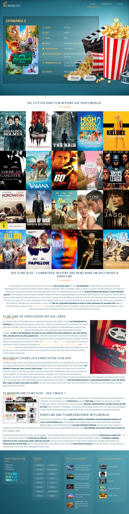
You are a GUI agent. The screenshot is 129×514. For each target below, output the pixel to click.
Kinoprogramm (9, 469)
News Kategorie (39, 306)
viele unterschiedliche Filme (13, 330)
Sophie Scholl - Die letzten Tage (51, 344)
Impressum (8, 467)
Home (93, 4)
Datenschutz (9, 465)
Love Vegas (62, 341)
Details (89, 78)
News (120, 4)
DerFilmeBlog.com (15, 459)
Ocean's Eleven (47, 341)
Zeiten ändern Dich (71, 344)
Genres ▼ (107, 4)
